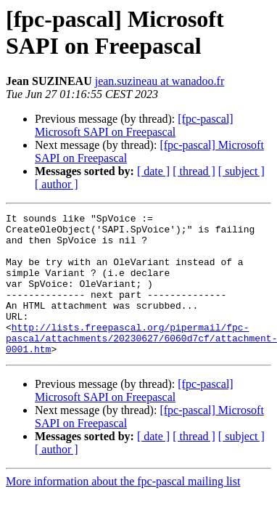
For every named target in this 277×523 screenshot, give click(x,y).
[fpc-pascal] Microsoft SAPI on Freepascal (134, 125)
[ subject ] (241, 171)
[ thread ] (194, 171)
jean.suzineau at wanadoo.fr (160, 81)
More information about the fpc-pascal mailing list (123, 509)
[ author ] (56, 184)
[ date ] (153, 171)
